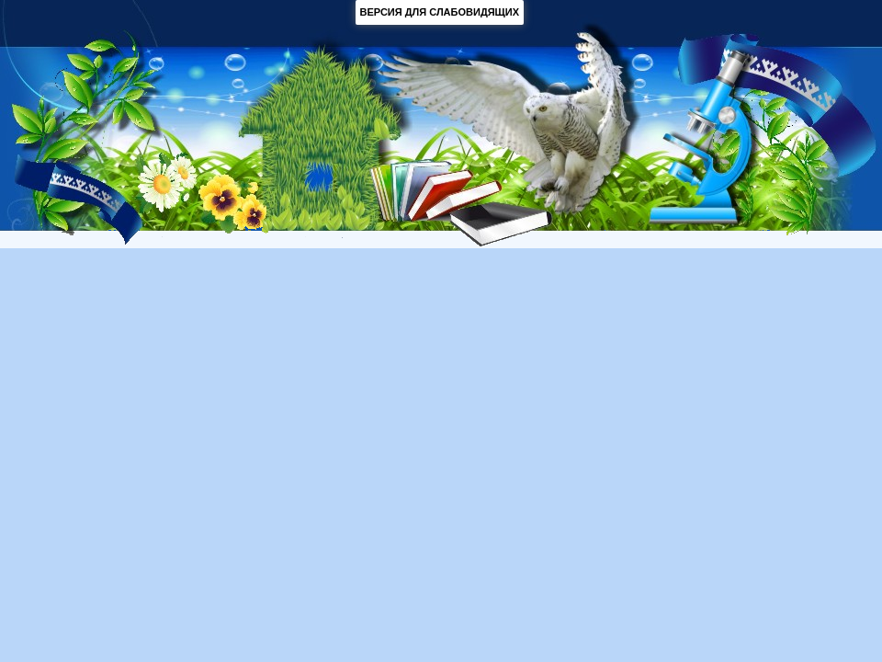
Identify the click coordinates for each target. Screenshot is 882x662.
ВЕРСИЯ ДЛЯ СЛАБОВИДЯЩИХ (440, 11)
